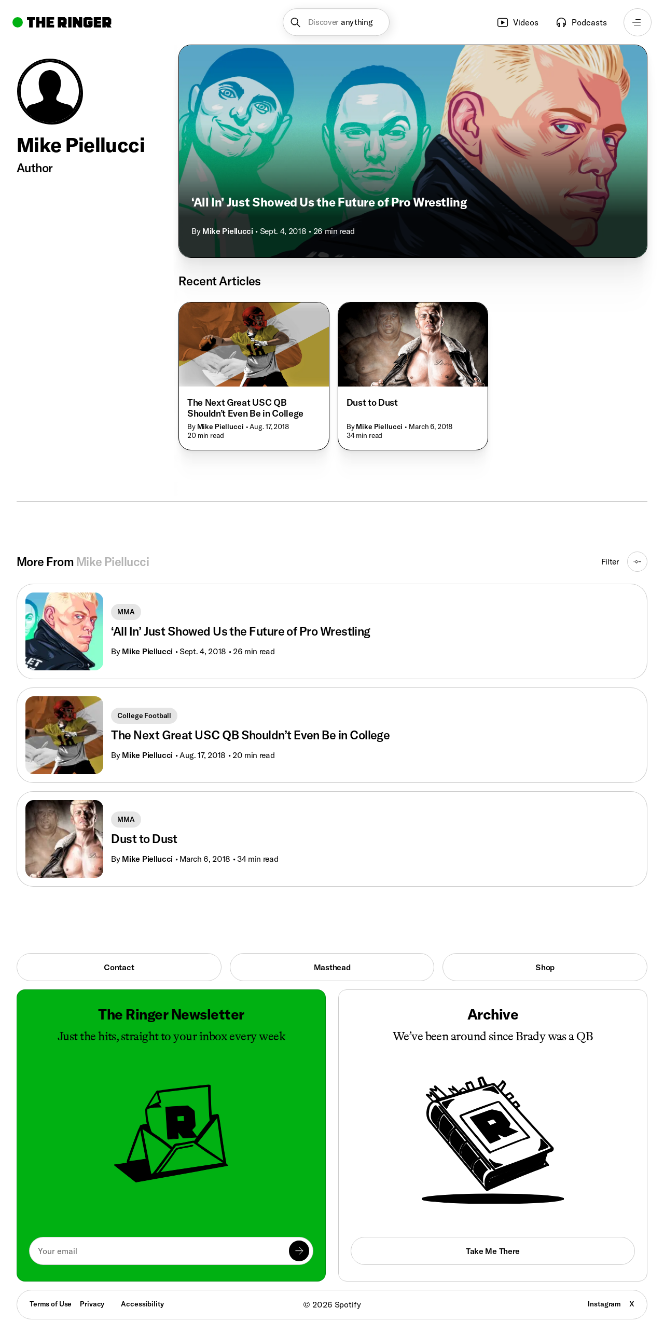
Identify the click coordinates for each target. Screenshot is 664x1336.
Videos (517, 22)
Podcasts (581, 22)
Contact (119, 967)
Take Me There (493, 1251)
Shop (545, 967)
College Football (144, 715)
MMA (126, 611)
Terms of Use (51, 1304)
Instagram (604, 1304)
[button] (336, 22)
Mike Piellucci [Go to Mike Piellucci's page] (147, 651)
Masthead (332, 967)
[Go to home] (62, 22)
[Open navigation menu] (638, 22)
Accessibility (142, 1304)
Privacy (92, 1304)
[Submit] (299, 1251)
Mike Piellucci (227, 231)
